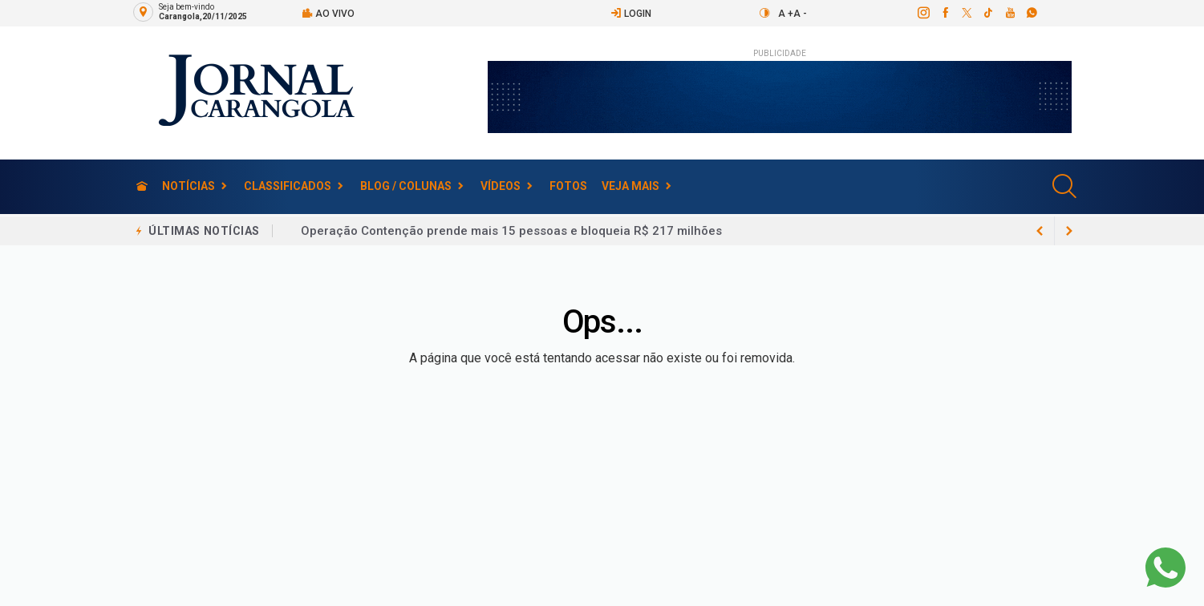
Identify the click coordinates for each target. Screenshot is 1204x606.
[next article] (1040, 230)
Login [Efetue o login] (630, 13)
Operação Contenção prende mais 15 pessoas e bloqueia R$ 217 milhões (511, 231)
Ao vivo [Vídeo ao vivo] (328, 13)
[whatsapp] (1031, 13)
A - (800, 13)
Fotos (568, 186)
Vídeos (500, 186)
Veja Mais (630, 186)
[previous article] (1069, 230)
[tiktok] (988, 13)
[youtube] (1009, 13)
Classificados (287, 186)
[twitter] (966, 13)
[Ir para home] (142, 186)
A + (785, 13)
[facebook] (944, 13)
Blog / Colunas (406, 186)
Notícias (188, 186)
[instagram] (923, 13)
